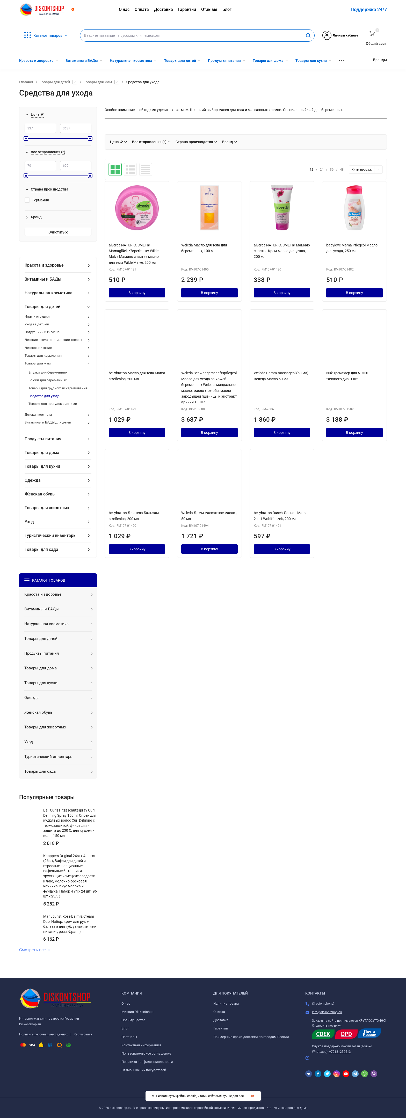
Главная (26, 82)
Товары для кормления (43, 355)
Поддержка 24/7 (369, 9)
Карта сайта (83, 1034)
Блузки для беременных (47, 372)
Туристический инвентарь (50, 535)
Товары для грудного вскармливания (58, 388)
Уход (29, 521)
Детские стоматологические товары (53, 340)
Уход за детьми (37, 324)
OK (252, 1096)
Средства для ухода (44, 396)
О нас (125, 1003)
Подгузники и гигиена (42, 332)
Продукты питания (43, 438)
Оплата (219, 1012)
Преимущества (133, 1020)
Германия (37, 200)
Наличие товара (226, 1003)
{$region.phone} (323, 1003)
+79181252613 (340, 1052)
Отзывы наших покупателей (143, 1070)
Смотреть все (34, 950)
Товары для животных (47, 507)
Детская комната (38, 414)
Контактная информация (141, 1045)
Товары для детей (55, 82)
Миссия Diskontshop (137, 1012)
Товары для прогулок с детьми (52, 404)
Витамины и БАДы (43, 279)
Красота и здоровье (44, 265)
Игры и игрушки (37, 316)
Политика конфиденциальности (147, 1062)
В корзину (137, 293)
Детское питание (38, 348)
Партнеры (129, 1037)
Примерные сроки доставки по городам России (251, 1037)
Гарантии (220, 1028)
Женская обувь (40, 494)
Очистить (58, 232)
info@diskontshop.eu (327, 1012)
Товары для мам (98, 82)
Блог (125, 1028)
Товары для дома (42, 452)
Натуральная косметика (48, 292)
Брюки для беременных (47, 380)
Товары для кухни (42, 466)
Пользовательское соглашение (146, 1053)
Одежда (33, 480)
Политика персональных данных (43, 1034)
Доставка (220, 1020)
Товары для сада (41, 549)
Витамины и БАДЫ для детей (48, 422)
